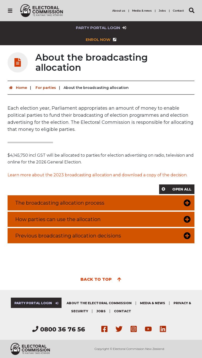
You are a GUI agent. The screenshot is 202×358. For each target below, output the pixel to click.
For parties (46, 87)
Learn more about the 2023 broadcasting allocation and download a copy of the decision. (97, 175)
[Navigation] (10, 10)
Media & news (142, 10)
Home (17, 87)
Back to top (101, 279)
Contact (178, 10)
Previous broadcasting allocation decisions (68, 236)
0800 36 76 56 (58, 329)
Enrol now (101, 39)
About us (118, 10)
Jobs (162, 10)
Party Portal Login (101, 27)
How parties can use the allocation (58, 219)
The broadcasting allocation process (59, 203)
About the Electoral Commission (99, 303)
